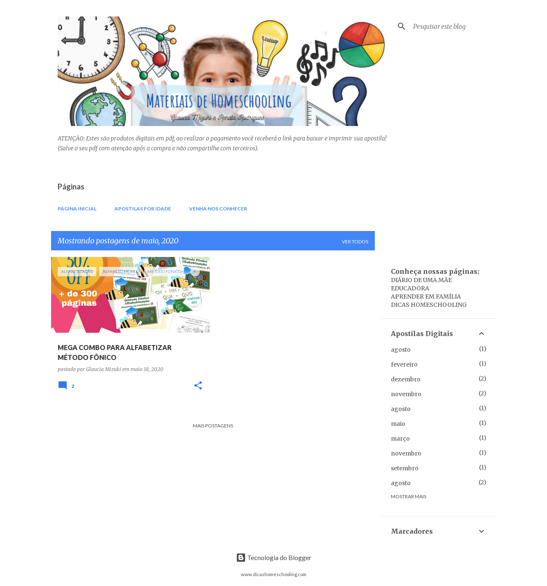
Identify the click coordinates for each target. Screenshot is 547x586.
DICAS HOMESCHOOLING (429, 304)
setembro (404, 468)
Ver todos (355, 241)
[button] (198, 386)
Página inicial (77, 208)
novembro (406, 394)
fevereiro (404, 364)
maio (398, 423)
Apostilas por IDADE (143, 208)
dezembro (406, 379)
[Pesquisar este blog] (453, 26)
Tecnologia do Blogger (273, 557)
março (400, 438)
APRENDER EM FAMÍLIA (426, 296)
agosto (401, 349)
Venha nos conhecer (218, 208)
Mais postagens (213, 426)
